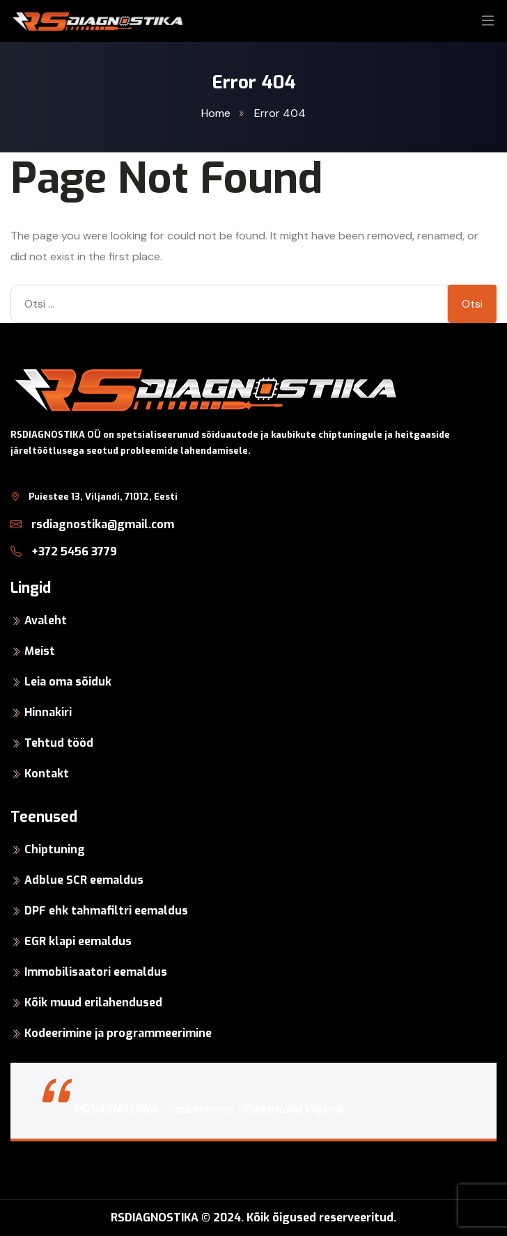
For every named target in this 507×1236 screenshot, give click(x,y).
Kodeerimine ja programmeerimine (118, 1033)
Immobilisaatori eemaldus (95, 972)
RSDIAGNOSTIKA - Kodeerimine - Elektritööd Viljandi (208, 1109)
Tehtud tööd (58, 743)
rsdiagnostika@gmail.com (92, 524)
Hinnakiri (48, 712)
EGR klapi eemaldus (78, 941)
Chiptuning (54, 849)
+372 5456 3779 (63, 551)
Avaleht (45, 620)
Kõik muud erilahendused (93, 1002)
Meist (39, 651)
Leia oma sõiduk (67, 681)
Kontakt (46, 773)
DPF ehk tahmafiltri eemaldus (106, 910)
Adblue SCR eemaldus (83, 880)
